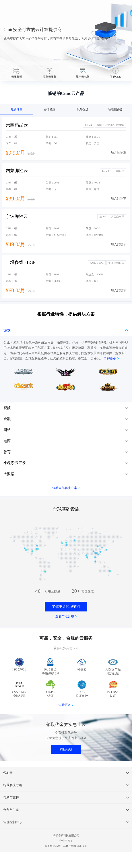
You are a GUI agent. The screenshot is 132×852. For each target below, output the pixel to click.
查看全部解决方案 (64, 488)
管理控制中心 (12, 822)
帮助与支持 (11, 797)
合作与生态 (11, 809)
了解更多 (110, 358)
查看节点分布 (64, 616)
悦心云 (8, 772)
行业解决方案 (12, 785)
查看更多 (64, 705)
